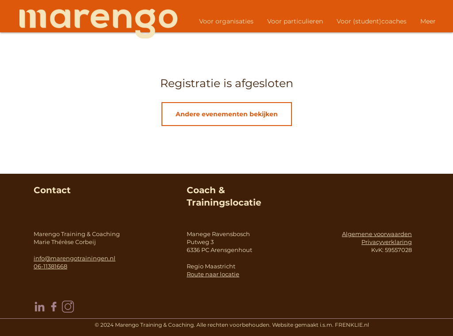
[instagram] (68, 307)
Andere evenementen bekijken (227, 114)
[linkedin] (40, 307)
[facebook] (54, 307)
